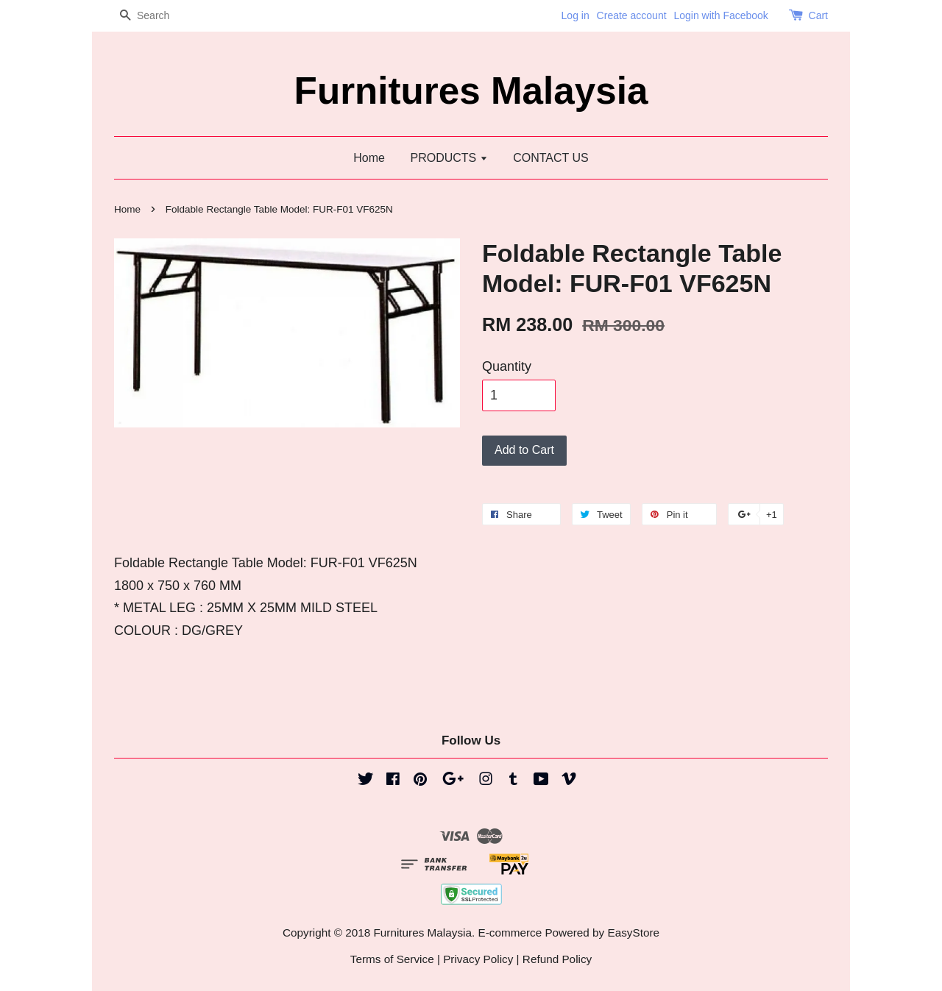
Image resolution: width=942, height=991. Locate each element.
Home (369, 158)
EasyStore (633, 932)
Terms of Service (392, 959)
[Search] (158, 15)
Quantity (506, 366)
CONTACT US (551, 158)
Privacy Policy (478, 959)
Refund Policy (557, 959)
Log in (575, 15)
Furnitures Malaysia (471, 91)
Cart (818, 15)
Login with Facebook (720, 15)
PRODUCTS (448, 158)
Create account (632, 15)
